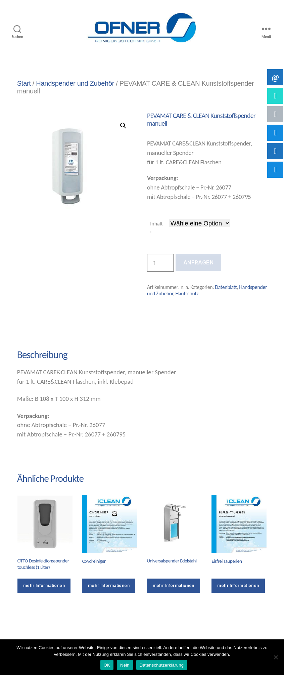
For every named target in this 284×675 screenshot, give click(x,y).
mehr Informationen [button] (173, 585)
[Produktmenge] (160, 262)
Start (24, 83)
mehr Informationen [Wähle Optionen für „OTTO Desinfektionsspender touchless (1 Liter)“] (44, 585)
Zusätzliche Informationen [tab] (127, 331)
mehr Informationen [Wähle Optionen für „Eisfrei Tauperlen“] (238, 585)
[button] (123, 126)
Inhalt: (156, 227)
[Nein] (275, 657)
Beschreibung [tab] (41, 331)
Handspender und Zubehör (75, 83)
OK (107, 665)
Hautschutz (186, 293)
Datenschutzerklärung (162, 665)
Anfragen (198, 262)
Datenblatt (226, 287)
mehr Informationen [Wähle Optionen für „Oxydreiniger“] (109, 585)
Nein (125, 665)
